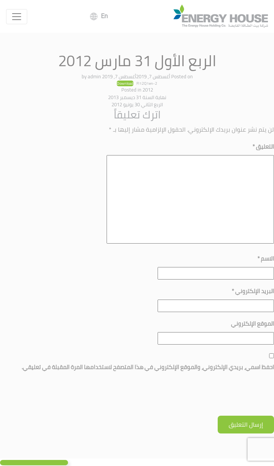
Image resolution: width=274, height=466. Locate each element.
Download (125, 84)
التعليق (263, 146)
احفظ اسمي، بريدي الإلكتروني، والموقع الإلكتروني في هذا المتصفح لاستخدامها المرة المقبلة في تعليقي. (148, 367)
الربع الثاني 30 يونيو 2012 (137, 104)
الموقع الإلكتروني (252, 323)
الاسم (265, 258)
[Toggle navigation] (16, 16)
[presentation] (216, 397)
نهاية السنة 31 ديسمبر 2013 (137, 97)
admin (94, 76)
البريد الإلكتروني (253, 291)
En (104, 16)
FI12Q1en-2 (146, 83)
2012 (147, 89)
